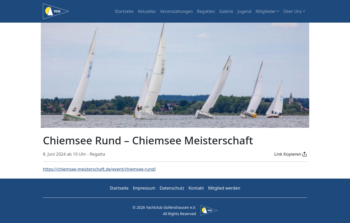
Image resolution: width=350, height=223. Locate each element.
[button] (290, 154)
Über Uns (292, 11)
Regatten (206, 11)
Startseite (124, 11)
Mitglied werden (224, 188)
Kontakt (196, 188)
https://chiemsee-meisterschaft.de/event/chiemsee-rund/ (99, 169)
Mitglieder (266, 11)
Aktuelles (147, 11)
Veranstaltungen (176, 11)
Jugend (244, 11)
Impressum (144, 188)
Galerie (226, 11)
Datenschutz (171, 188)
